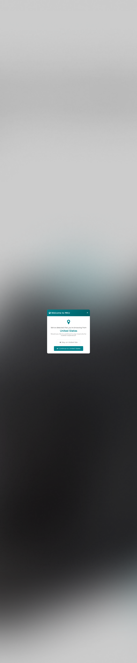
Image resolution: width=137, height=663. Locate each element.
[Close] (87, 313)
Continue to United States (68, 348)
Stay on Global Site (68, 342)
